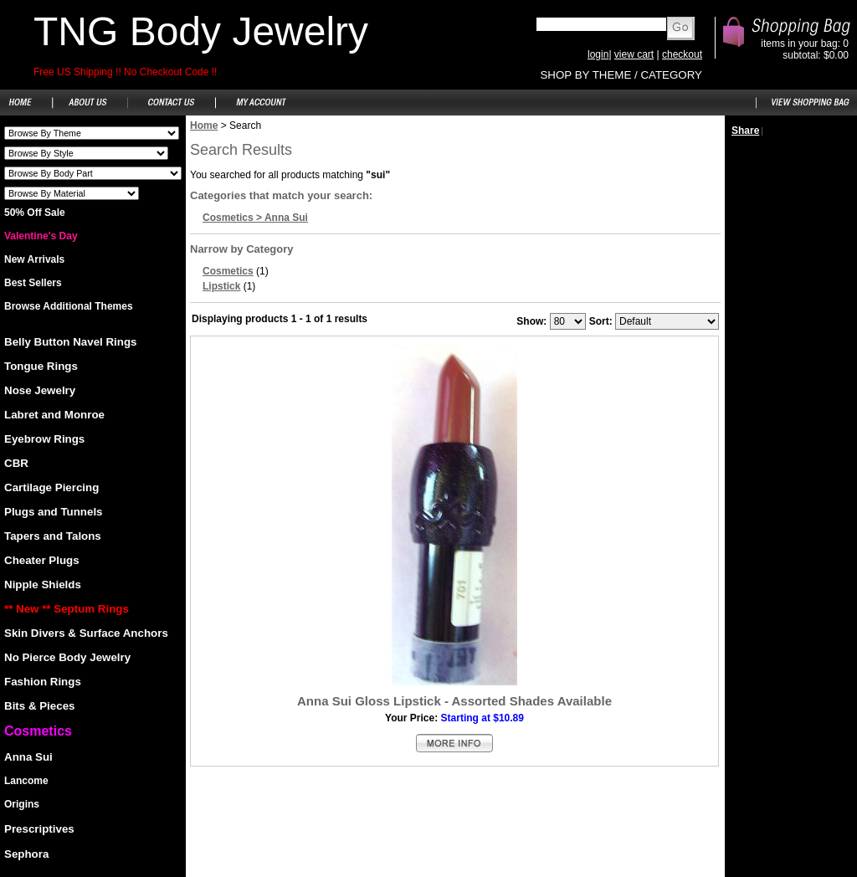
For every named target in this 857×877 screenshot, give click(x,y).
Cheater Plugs (42, 560)
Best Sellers (33, 283)
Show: (531, 321)
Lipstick (221, 286)
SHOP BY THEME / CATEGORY (621, 75)
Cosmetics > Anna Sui (255, 217)
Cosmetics (228, 271)
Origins (21, 804)
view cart (634, 54)
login (598, 54)
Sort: (601, 321)
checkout (682, 54)
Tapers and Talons (52, 536)
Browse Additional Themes (68, 306)
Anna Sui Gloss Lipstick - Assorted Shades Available (454, 701)
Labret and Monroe (54, 414)
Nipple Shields (42, 584)
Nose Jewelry (39, 390)
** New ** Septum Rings (66, 609)
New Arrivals (34, 259)
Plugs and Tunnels (53, 511)
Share (745, 130)
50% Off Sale (34, 212)
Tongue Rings (41, 366)
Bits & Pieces (39, 706)
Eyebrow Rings (44, 439)
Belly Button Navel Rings (70, 342)
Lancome (26, 781)
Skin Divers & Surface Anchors (86, 633)
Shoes (91, 133)
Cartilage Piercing (51, 487)
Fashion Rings (42, 681)
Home (204, 125)
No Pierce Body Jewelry (67, 657)
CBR (16, 463)
